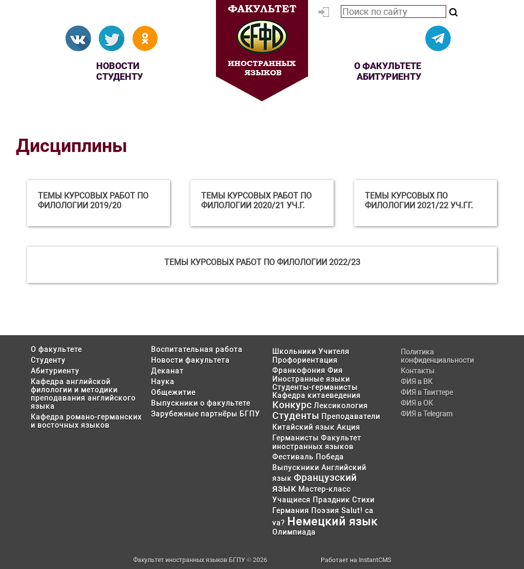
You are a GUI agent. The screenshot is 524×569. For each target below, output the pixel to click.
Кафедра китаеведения (316, 395)
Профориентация (305, 360)
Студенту (119, 76)
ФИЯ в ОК (417, 403)
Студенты (295, 415)
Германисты (295, 438)
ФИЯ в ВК (416, 382)
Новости (117, 65)
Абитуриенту (389, 76)
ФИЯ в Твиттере (427, 392)
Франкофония (298, 370)
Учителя (334, 351)
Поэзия (325, 511)
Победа (330, 457)
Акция (348, 427)
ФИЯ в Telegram (426, 414)
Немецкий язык (332, 521)
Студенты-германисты (315, 387)
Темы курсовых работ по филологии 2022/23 (262, 262)
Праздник (331, 500)
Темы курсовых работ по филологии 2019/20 (93, 200)
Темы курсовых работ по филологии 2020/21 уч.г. (256, 200)
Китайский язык (303, 427)
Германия (290, 511)
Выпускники (295, 468)
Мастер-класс (324, 489)
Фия (335, 370)
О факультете (387, 65)
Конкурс (292, 405)
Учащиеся (291, 500)
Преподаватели (350, 416)
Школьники (294, 351)
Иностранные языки (311, 379)
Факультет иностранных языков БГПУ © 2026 (200, 560)
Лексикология (341, 406)
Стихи (363, 500)
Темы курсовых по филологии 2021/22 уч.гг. (419, 200)
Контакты (417, 371)
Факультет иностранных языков (316, 442)
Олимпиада (294, 532)
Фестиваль (293, 457)
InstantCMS (375, 560)
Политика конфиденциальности (437, 356)
